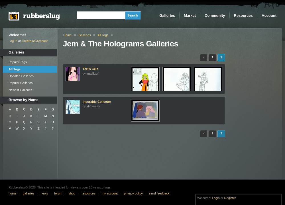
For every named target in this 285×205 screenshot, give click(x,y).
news (44, 193)
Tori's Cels (90, 69)
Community (215, 15)
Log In (13, 41)
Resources (243, 15)
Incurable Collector (97, 101)
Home (67, 35)
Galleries (167, 15)
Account (269, 15)
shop (71, 193)
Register (230, 198)
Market (190, 15)
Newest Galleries (20, 90)
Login (216, 198)
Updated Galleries (21, 76)
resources (88, 193)
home (13, 193)
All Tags (15, 69)
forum (58, 193)
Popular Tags (18, 62)
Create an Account (35, 41)
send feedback (159, 193)
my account (109, 193)
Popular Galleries (20, 83)
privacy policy (133, 193)
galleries (28, 193)
